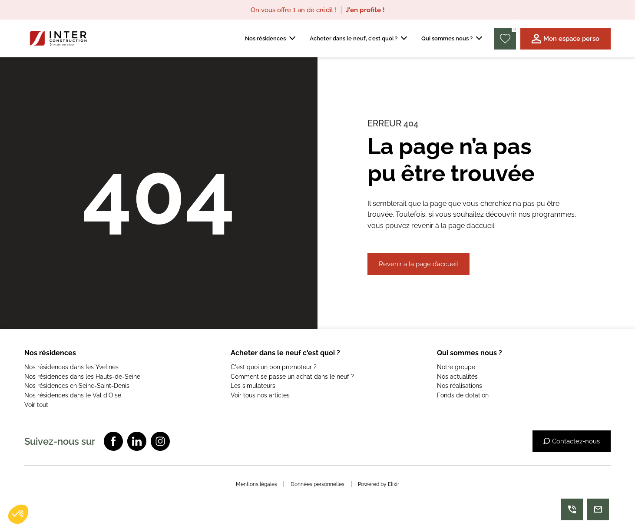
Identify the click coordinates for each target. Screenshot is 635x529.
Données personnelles (317, 484)
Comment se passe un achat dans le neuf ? (292, 376)
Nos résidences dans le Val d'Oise (72, 395)
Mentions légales (256, 484)
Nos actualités (457, 376)
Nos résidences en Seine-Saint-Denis (76, 385)
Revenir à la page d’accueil (418, 264)
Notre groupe (456, 367)
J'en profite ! (365, 10)
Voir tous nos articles (260, 395)
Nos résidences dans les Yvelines (71, 367)
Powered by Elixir (378, 484)
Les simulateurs (253, 385)
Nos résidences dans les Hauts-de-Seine (82, 376)
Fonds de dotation (463, 395)
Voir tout (36, 404)
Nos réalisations (459, 385)
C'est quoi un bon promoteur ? (274, 367)
